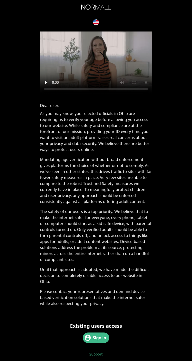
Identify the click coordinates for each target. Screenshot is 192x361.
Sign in (95, 337)
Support (96, 354)
